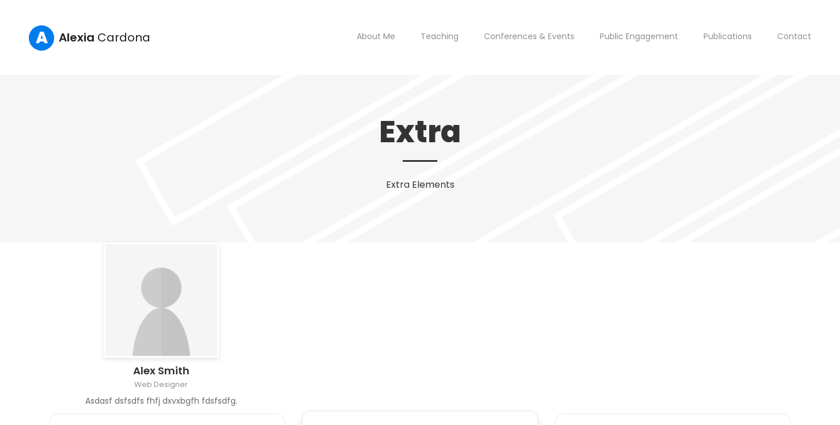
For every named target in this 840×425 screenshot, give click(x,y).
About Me (376, 36)
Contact (794, 36)
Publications (727, 36)
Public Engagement (639, 36)
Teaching (440, 36)
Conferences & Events (529, 36)
